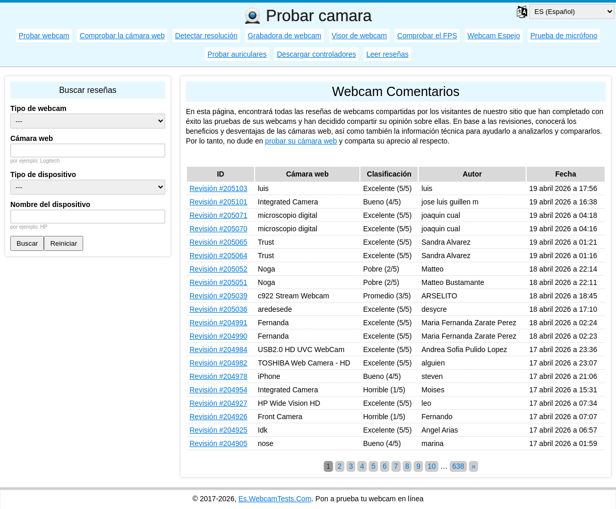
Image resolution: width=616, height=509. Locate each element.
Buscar (27, 243)
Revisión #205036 (218, 309)
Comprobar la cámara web (122, 35)
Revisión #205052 (218, 269)
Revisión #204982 (218, 363)
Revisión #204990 (218, 336)
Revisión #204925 (218, 430)
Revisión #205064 (218, 255)
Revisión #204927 (218, 403)
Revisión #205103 (218, 188)
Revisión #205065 (218, 242)
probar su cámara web (301, 141)
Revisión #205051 (218, 282)
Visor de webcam (359, 35)
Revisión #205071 (218, 215)
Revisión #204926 (218, 416)
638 (458, 466)
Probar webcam (44, 35)
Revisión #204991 (218, 323)
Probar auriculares (237, 54)
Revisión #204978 (218, 376)
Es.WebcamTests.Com (275, 499)
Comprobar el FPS (427, 35)
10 (432, 466)
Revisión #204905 (218, 443)
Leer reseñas (387, 54)
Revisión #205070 (218, 229)
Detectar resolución (206, 35)
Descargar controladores (316, 54)
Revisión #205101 (218, 202)
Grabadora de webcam (284, 35)
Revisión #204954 (218, 390)
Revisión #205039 (218, 296)
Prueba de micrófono (563, 35)
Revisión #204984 (218, 349)
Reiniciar (63, 243)
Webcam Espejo (493, 35)
